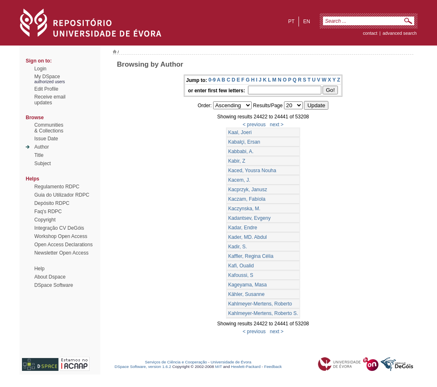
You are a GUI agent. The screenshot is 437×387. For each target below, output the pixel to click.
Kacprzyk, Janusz (247, 189)
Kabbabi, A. (240, 151)
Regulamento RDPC (57, 187)
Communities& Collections (48, 128)
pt (291, 21)
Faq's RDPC (48, 211)
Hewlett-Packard (245, 366)
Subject (42, 163)
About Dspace (50, 277)
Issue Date (46, 139)
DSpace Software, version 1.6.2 (142, 366)
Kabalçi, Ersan (244, 142)
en (306, 21)
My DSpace (47, 76)
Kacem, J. (239, 180)
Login (40, 69)
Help (39, 269)
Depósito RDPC (52, 203)
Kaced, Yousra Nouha (252, 170)
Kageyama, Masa (247, 285)
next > (277, 124)
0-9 (212, 80)
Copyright (45, 220)
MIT (218, 366)
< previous (254, 124)
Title (39, 155)
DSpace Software (53, 285)
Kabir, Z (236, 161)
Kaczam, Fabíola (246, 199)
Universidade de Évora (231, 362)
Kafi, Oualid (241, 266)
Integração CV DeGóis (59, 228)
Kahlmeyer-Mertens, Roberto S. (263, 313)
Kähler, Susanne (246, 294)
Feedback (273, 366)
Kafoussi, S (240, 275)
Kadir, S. (237, 247)
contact (370, 33)
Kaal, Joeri (240, 132)
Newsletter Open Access (61, 253)
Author (41, 147)
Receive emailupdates (50, 100)
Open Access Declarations (63, 245)
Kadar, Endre (242, 228)
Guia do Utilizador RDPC (62, 195)
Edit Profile (46, 89)
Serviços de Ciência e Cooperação (176, 362)
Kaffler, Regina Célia (250, 256)
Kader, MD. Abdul (247, 237)
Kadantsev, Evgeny (249, 218)
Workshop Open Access (60, 236)
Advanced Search (400, 33)
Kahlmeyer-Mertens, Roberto (260, 304)
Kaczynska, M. (244, 209)
